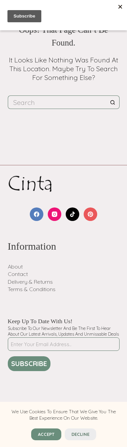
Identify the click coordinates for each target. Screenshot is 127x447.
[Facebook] (36, 214)
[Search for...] (57, 102)
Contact (18, 274)
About (15, 266)
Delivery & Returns (30, 281)
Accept (46, 434)
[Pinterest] (90, 214)
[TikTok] (72, 214)
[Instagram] (54, 214)
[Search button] (113, 102)
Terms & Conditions (32, 289)
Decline (80, 434)
